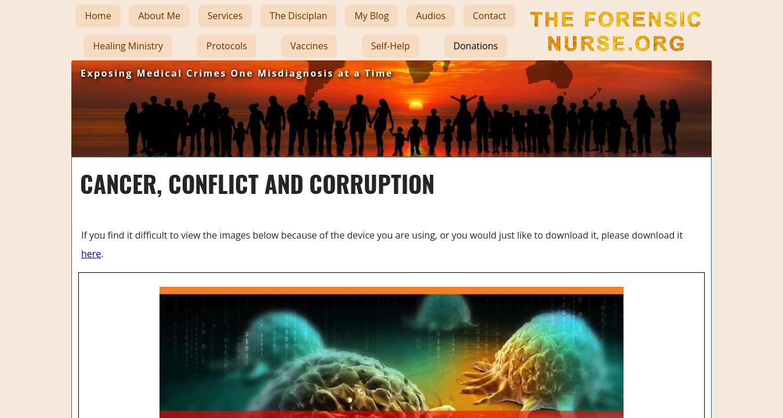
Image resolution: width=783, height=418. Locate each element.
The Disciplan (298, 15)
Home (98, 15)
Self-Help (390, 45)
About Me (159, 15)
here (91, 253)
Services (225, 15)
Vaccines (309, 45)
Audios (430, 15)
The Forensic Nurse (614, 60)
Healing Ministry (128, 45)
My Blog (371, 15)
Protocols (226, 45)
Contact (489, 15)
